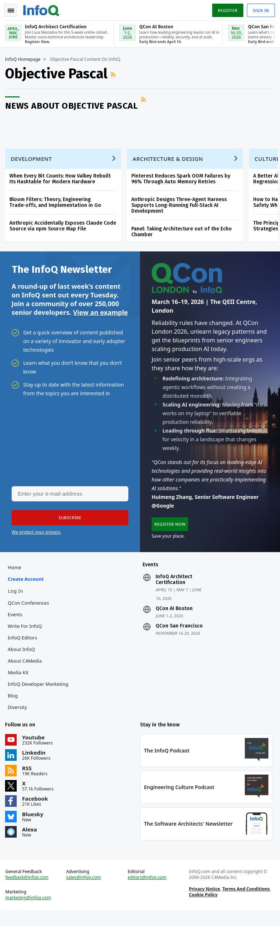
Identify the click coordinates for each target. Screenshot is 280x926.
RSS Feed (116, 73)
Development (33, 162)
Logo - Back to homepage (43, 7)
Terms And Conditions (245, 903)
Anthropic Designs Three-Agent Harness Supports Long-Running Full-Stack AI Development (181, 208)
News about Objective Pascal (73, 105)
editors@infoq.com (147, 891)
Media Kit (20, 681)
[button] (68, 524)
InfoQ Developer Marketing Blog (40, 699)
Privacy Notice (203, 903)
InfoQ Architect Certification (174, 589)
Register (225, 8)
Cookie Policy (202, 908)
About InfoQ (23, 658)
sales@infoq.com (84, 891)
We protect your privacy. (36, 539)
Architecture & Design (170, 162)
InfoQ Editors (24, 646)
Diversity (19, 716)
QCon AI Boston (174, 618)
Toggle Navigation (14, 9)
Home (16, 576)
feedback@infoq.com (29, 891)
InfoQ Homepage (25, 58)
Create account (28, 588)
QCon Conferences (30, 612)
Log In (17, 600)
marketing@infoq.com (30, 911)
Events (17, 623)
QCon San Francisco (179, 635)
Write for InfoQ (27, 635)
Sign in (259, 8)
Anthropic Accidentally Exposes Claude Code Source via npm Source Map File (65, 229)
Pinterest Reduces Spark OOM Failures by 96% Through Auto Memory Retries (182, 182)
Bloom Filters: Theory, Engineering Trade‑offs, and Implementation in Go (57, 206)
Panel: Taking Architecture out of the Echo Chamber (183, 235)
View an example (100, 317)
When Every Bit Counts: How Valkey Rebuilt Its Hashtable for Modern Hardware (62, 182)
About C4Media (27, 670)
